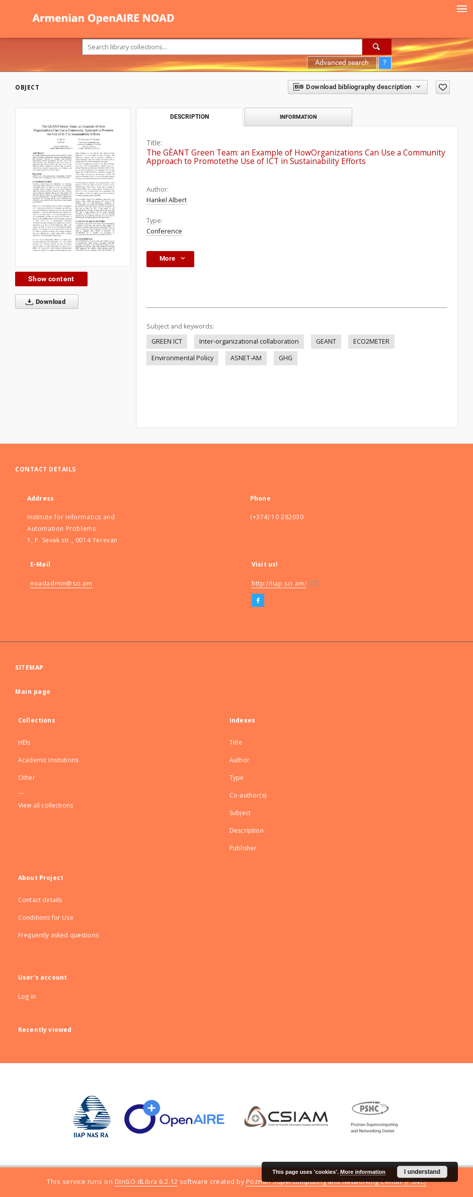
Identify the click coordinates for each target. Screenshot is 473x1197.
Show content (51, 279)
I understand (422, 1171)
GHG (285, 358)
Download (43, 302)
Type (236, 777)
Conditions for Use (45, 917)
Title (235, 742)
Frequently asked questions (58, 935)
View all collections (45, 805)
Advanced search (342, 62)
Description (246, 830)
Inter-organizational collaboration (249, 341)
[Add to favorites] (443, 87)
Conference (164, 231)
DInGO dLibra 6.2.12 (146, 1181)
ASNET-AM (246, 358)
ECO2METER (371, 341)
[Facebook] (258, 600)
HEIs (24, 742)
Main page (33, 691)
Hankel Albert (166, 200)
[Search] (376, 47)
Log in (27, 996)
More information (362, 1172)
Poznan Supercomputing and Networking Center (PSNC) (336, 1181)
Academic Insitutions (48, 760)
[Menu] (461, 8)
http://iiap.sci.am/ (279, 583)
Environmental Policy (182, 358)
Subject (240, 813)
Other (26, 777)
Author (239, 760)
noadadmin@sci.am (61, 583)
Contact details (40, 900)
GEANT (326, 341)
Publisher (243, 848)
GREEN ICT (166, 341)
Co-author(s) (247, 795)
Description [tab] (189, 116)
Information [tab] (298, 116)
